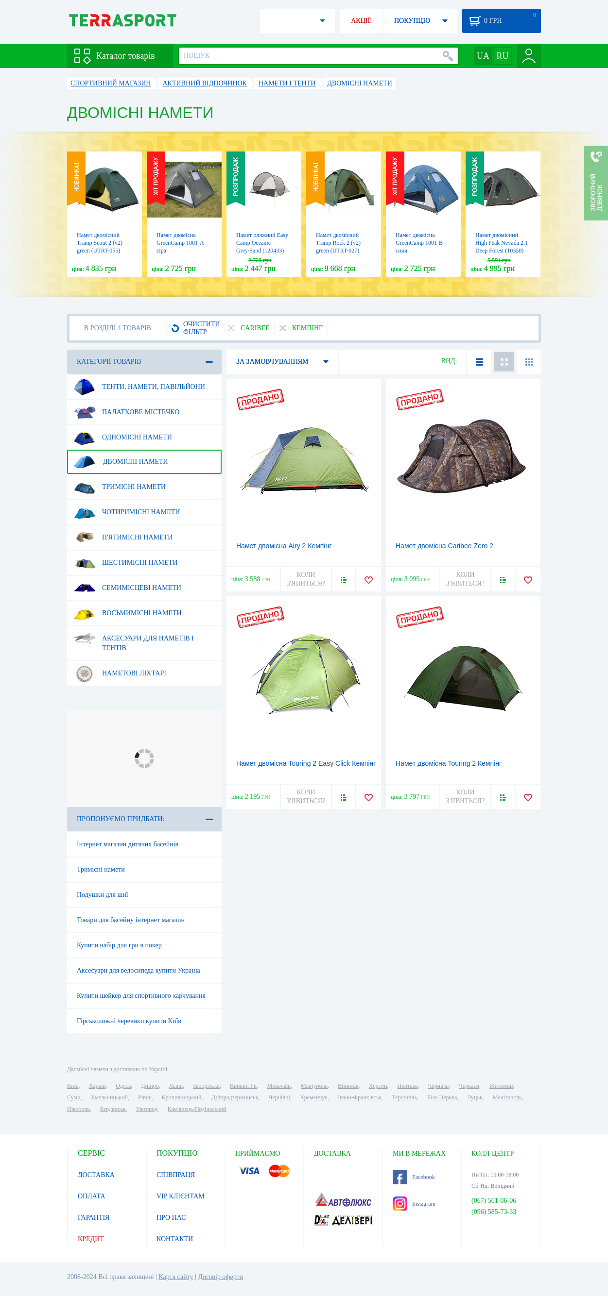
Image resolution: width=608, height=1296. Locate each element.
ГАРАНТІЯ (93, 1217)
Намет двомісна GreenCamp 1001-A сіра (180, 243)
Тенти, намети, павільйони (139, 387)
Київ (72, 1085)
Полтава (407, 1085)
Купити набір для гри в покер (119, 945)
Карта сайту (175, 1276)
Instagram (414, 1203)
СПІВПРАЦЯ (175, 1174)
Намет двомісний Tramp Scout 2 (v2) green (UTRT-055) (99, 243)
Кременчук (314, 1097)
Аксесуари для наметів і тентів (133, 639)
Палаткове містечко (126, 412)
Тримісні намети (119, 487)
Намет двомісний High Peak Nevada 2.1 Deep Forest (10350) (501, 243)
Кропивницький (181, 1097)
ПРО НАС (171, 1217)
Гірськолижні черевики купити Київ (129, 1021)
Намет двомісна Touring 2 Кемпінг (449, 763)
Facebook (414, 1177)
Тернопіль (404, 1097)
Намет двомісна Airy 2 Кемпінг (283, 546)
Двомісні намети (120, 462)
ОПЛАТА (91, 1196)
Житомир (501, 1085)
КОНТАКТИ (174, 1239)
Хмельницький (109, 1097)
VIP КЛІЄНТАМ (180, 1196)
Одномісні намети (122, 437)
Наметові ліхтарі (119, 673)
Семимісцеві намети (127, 588)
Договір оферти (220, 1276)
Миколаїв (279, 1085)
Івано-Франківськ (360, 1097)
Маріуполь (314, 1085)
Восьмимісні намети (127, 613)
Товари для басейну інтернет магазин (131, 920)
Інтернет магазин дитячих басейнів (127, 844)
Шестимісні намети (125, 563)
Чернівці (279, 1097)
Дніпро (149, 1085)
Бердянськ (113, 1109)
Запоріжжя (206, 1085)
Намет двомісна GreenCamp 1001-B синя (419, 243)
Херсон (378, 1085)
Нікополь (78, 1109)
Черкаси (469, 1085)
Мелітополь (507, 1097)
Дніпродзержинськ (234, 1097)
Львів (176, 1085)
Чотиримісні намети (126, 512)
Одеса (123, 1085)
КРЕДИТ (91, 1239)
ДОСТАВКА (96, 1174)
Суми (74, 1097)
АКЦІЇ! (361, 20)
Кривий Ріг (243, 1085)
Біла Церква (442, 1097)
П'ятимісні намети (123, 537)
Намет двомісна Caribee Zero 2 (444, 546)
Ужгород (146, 1109)
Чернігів (438, 1085)
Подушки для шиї (102, 894)
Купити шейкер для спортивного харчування (141, 995)
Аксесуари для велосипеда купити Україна (138, 970)
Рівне (144, 1097)
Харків (96, 1085)
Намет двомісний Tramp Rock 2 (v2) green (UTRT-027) (338, 243)
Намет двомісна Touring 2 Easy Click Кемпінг (306, 763)
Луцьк (475, 1097)
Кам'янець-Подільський (197, 1109)
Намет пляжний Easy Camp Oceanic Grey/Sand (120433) (262, 243)
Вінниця (348, 1085)
